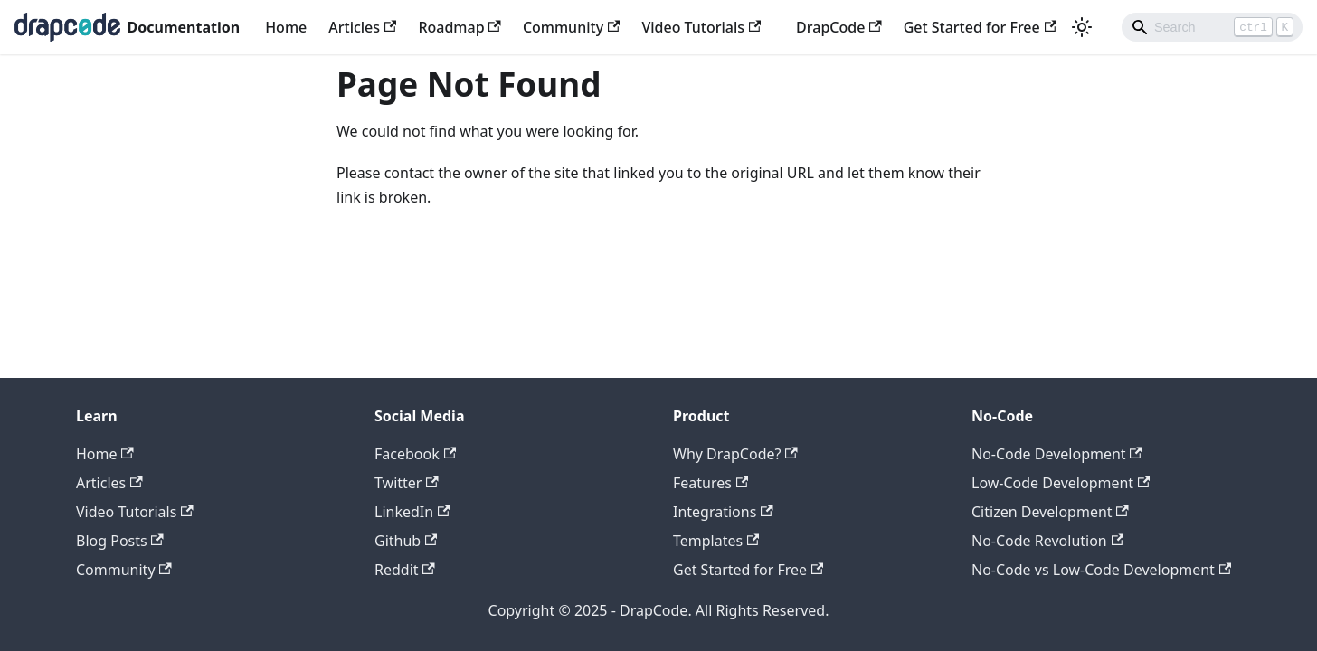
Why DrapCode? (735, 454)
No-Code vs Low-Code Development (1101, 570)
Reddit (404, 570)
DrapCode (839, 27)
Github (405, 541)
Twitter (406, 483)
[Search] (1212, 27)
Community (572, 27)
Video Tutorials (701, 27)
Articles (362, 27)
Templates (716, 541)
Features (710, 483)
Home (286, 27)
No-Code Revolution (1047, 541)
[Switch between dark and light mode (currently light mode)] (1081, 27)
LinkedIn (412, 512)
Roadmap (459, 27)
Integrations (723, 512)
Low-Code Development (1060, 483)
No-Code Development (1056, 454)
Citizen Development (1050, 512)
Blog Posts (120, 541)
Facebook (415, 454)
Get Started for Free (980, 27)
